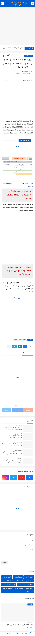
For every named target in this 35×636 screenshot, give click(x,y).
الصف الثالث (7, 577)
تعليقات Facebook (17, 410)
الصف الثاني (19, 580)
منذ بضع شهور (17, 425)
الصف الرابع (29, 588)
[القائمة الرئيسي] (32, 3)
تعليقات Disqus (7, 410)
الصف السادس (7, 588)
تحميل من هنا (17, 298)
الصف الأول (29, 577)
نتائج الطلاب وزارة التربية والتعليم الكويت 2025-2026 (19, 626)
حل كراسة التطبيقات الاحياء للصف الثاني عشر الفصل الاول (13, 436)
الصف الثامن (29, 580)
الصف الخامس (11, 584)
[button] (25, 346)
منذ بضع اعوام (18, 434)
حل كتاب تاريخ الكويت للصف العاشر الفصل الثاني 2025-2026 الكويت (12, 453)
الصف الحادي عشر (27, 584)
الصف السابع (19, 588)
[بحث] (2, 3)
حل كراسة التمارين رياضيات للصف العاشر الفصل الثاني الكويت (13, 428)
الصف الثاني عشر (8, 580)
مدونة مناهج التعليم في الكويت (11, 633)
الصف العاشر (29, 592)
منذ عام (19, 458)
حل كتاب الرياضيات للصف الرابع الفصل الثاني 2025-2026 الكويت (12, 445)
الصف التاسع (28, 55)
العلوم (15, 339)
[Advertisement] (17, 26)
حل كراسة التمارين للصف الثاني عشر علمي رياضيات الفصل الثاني (12, 461)
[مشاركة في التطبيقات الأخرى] (9, 346)
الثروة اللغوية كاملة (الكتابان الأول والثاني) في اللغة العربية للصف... (12, 48)
